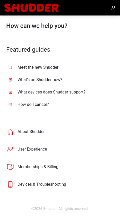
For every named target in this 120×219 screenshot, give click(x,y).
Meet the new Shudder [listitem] (33, 67)
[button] (113, 8)
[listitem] (60, 131)
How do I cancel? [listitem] (28, 104)
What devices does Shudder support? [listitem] (46, 92)
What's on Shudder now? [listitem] (35, 79)
